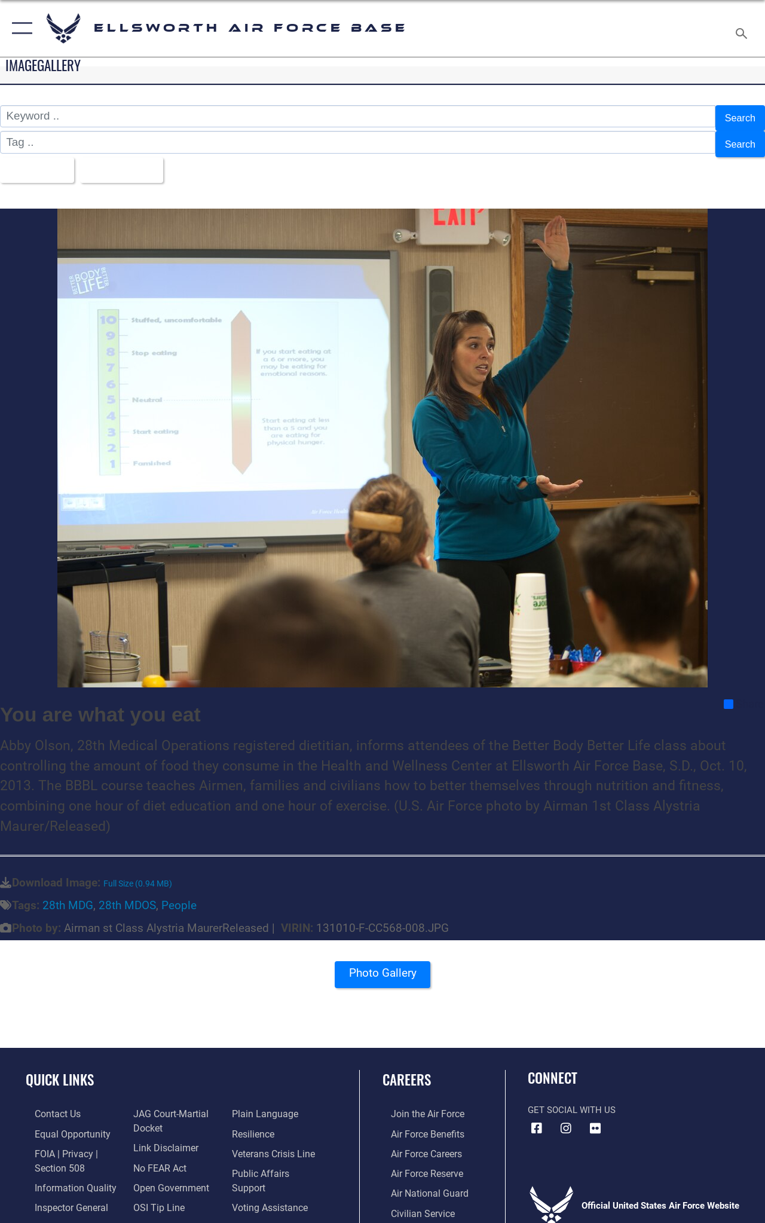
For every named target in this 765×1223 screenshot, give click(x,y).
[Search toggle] (743, 28)
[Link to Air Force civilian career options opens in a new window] (412, 1198)
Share (744, 693)
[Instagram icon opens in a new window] (566, 1118)
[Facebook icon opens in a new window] (537, 1118)
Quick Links (60, 1070)
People (179, 894)
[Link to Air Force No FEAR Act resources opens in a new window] (156, 1154)
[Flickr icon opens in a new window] (595, 1118)
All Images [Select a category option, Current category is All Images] (37, 161)
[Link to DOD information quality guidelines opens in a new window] (64, 1174)
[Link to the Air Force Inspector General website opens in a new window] (61, 1193)
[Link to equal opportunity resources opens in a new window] (61, 1122)
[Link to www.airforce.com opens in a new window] (418, 1103)
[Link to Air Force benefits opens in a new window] (418, 1122)
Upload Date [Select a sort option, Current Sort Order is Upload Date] (132, 161)
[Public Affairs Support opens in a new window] (278, 1160)
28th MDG (67, 894)
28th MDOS (127, 894)
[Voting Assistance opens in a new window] (271, 1179)
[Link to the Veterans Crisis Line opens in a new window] (275, 1141)
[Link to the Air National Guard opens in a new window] (419, 1179)
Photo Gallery (382, 966)
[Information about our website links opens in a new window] (161, 1135)
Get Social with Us (572, 1099)
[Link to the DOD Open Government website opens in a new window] (165, 1174)
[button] (19, 28)
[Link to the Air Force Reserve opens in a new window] (417, 1160)
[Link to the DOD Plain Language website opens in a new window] (265, 1103)
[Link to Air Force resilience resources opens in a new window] (255, 1122)
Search (737, 116)
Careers (406, 1070)
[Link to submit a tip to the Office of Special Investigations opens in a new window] (154, 1193)
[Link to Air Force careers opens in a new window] (417, 1141)
